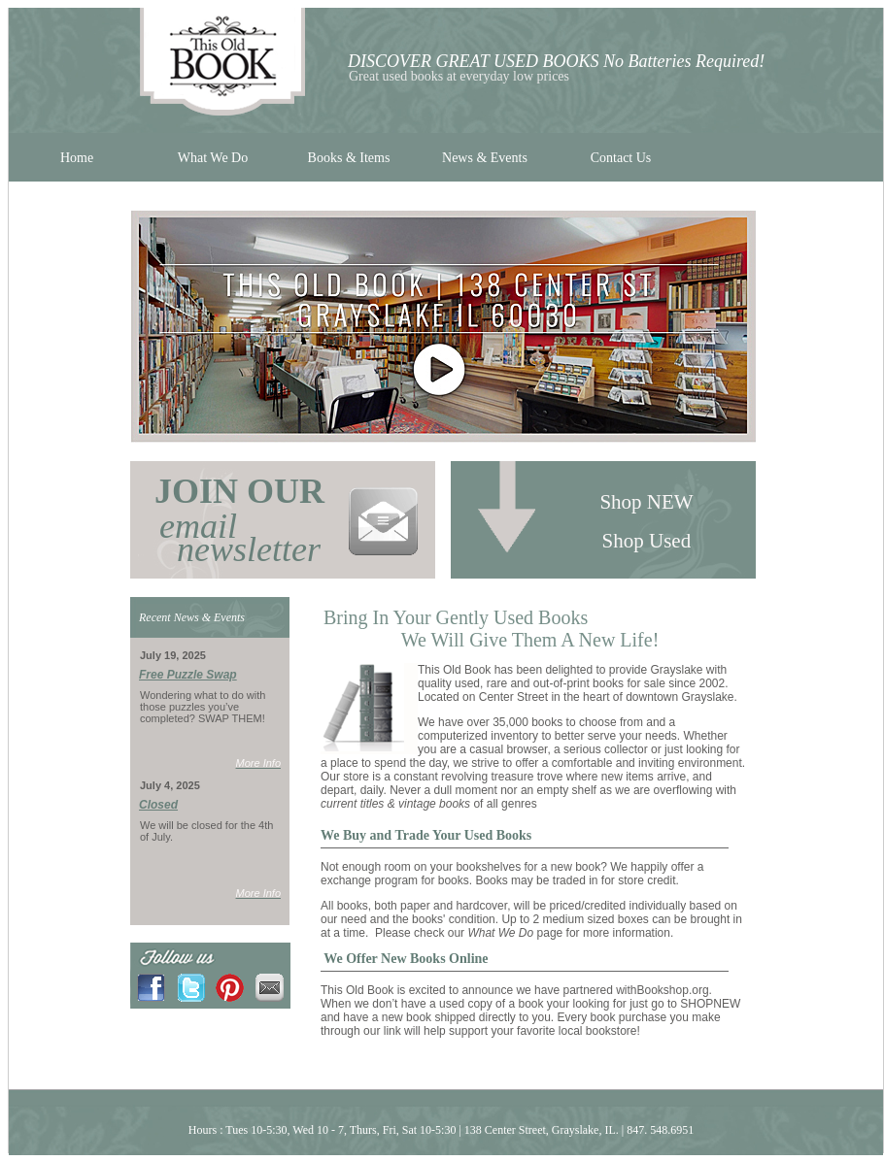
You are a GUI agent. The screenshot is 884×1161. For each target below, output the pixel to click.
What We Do (213, 157)
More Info (258, 763)
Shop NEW (649, 502)
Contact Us (621, 157)
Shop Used (649, 540)
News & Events (484, 157)
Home (76, 157)
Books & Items (349, 157)
